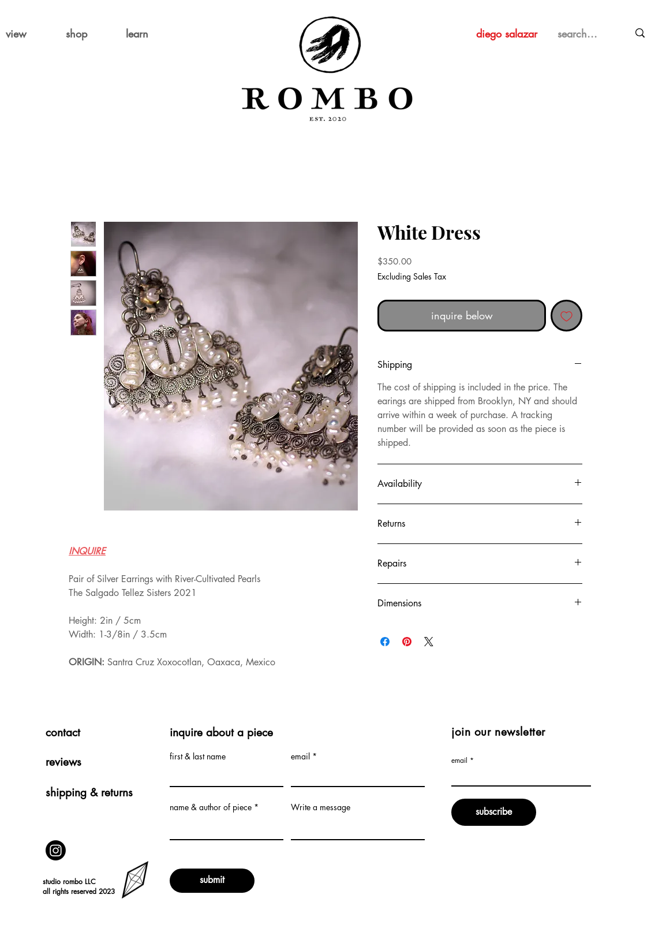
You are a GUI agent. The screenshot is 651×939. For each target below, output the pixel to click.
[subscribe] (493, 812)
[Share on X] (429, 642)
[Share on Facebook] (385, 642)
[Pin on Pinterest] (407, 642)
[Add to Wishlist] (566, 315)
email (300, 756)
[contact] (96, 733)
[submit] (212, 881)
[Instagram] (56, 850)
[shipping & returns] (96, 793)
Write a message (320, 807)
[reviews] (96, 762)
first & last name (198, 756)
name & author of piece (211, 807)
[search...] (581, 34)
